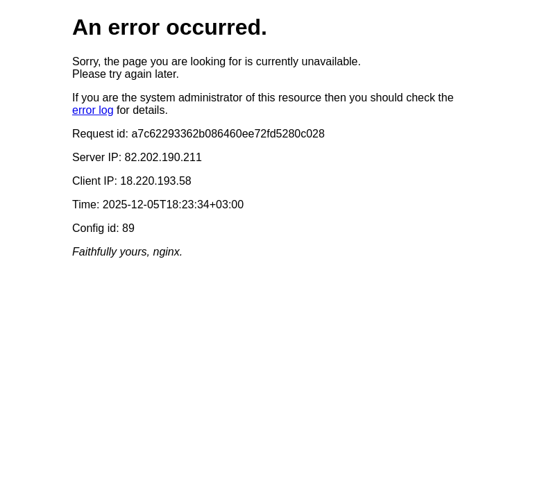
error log (93, 110)
